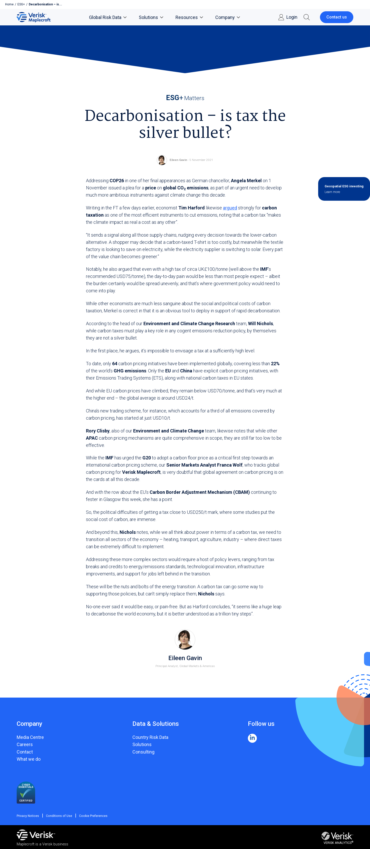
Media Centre (30, 737)
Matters (185, 98)
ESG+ (21, 4)
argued (230, 207)
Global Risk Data (107, 17)
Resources (189, 17)
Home (9, 4)
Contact (25, 752)
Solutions (151, 17)
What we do (29, 759)
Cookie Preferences (90, 816)
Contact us (336, 17)
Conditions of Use (57, 816)
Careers (25, 744)
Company (227, 17)
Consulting (143, 752)
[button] (307, 17)
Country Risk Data (150, 737)
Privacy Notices (28, 816)
